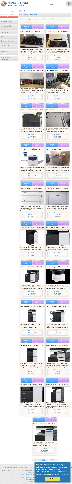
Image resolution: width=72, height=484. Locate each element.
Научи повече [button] (63, 474)
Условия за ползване (26, 477)
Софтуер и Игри (24, 22)
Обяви (30, 475)
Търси (9, 17)
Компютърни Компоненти (43, 19)
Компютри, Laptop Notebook (27, 19)
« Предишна (37, 459)
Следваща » (53, 459)
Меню (52, 4)
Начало (24, 475)
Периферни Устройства (58, 19)
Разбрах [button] (52, 479)
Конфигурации (34, 22)
